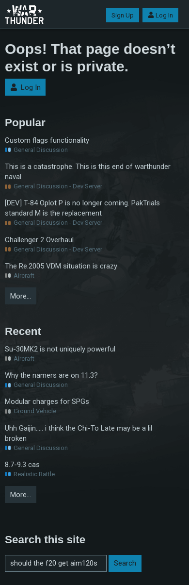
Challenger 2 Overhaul (39, 239)
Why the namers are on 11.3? (51, 375)
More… (20, 296)
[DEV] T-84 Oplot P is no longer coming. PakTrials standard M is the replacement (82, 208)
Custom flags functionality (47, 140)
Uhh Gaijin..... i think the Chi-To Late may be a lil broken (78, 433)
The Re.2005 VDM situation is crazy (61, 266)
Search (125, 563)
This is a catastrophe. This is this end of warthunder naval (88, 171)
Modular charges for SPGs (47, 401)
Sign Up (122, 15)
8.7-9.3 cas (22, 464)
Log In (160, 15)
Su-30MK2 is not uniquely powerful (60, 349)
